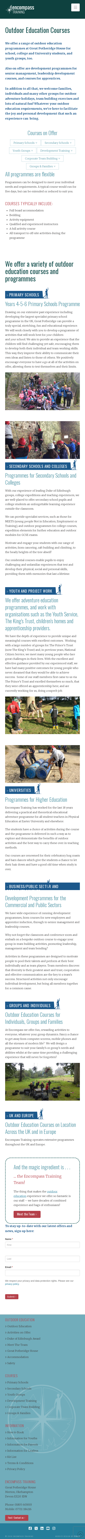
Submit (11, 1296)
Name (9, 1239)
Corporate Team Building (41, 158)
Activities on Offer (18, 1332)
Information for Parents (21, 1444)
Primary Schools (24, 142)
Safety (10, 1363)
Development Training (55, 150)
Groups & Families (41, 166)
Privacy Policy (15, 1469)
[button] (75, 7)
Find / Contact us (16, 1517)
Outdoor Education (18, 1326)
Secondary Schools (57, 142)
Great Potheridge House (21, 1350)
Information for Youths (21, 1438)
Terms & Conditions (19, 1463)
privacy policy (12, 1284)
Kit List (10, 1457)
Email (9, 1267)
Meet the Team (26, 1214)
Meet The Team (16, 1344)
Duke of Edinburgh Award (22, 1338)
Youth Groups (21, 150)
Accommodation (17, 1357)
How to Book (14, 1432)
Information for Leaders (21, 1450)
